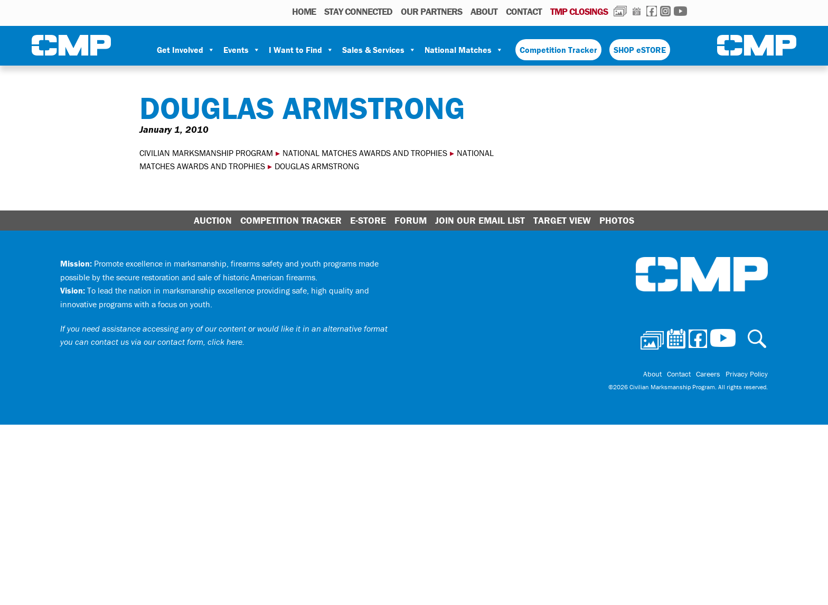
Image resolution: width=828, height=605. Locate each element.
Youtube (680, 11)
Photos (620, 11)
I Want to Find (301, 49)
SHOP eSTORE (640, 49)
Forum (410, 220)
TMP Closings (579, 11)
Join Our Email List (480, 220)
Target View (562, 220)
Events (241, 49)
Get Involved (186, 49)
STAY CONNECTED (358, 11)
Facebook (651, 11)
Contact (524, 11)
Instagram (665, 11)
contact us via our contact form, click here (166, 341)
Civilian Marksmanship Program (71, 45)
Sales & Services (379, 49)
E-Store (368, 220)
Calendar (636, 11)
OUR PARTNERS (431, 11)
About (484, 11)
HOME (304, 11)
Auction (213, 220)
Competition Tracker (558, 49)
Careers (708, 374)
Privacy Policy (747, 374)
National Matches (464, 49)
